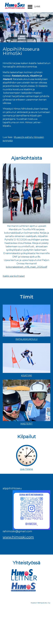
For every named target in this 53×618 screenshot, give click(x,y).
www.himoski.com (18, 537)
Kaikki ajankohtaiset (14, 276)
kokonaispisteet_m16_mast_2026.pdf (26, 267)
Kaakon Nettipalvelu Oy (40, 603)
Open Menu (30, 6)
